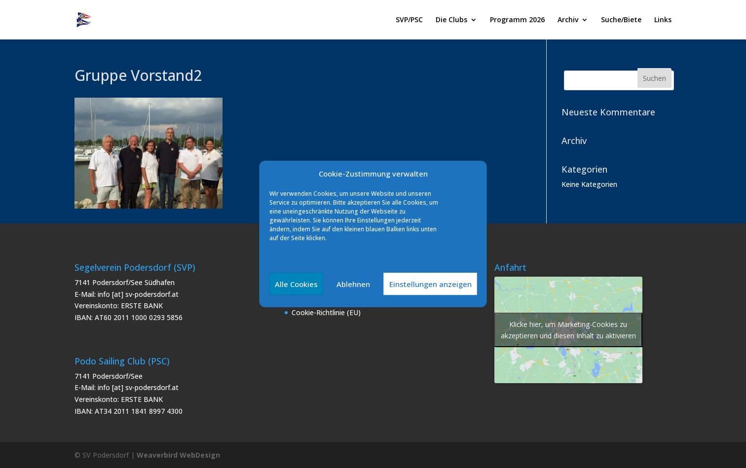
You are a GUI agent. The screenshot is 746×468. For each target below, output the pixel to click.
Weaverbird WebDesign (178, 455)
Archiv (568, 20)
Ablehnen (353, 284)
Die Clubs (451, 20)
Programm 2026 (517, 20)
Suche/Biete (621, 20)
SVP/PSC (409, 20)
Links (662, 20)
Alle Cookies (296, 284)
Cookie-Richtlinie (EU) (326, 312)
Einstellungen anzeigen (430, 284)
